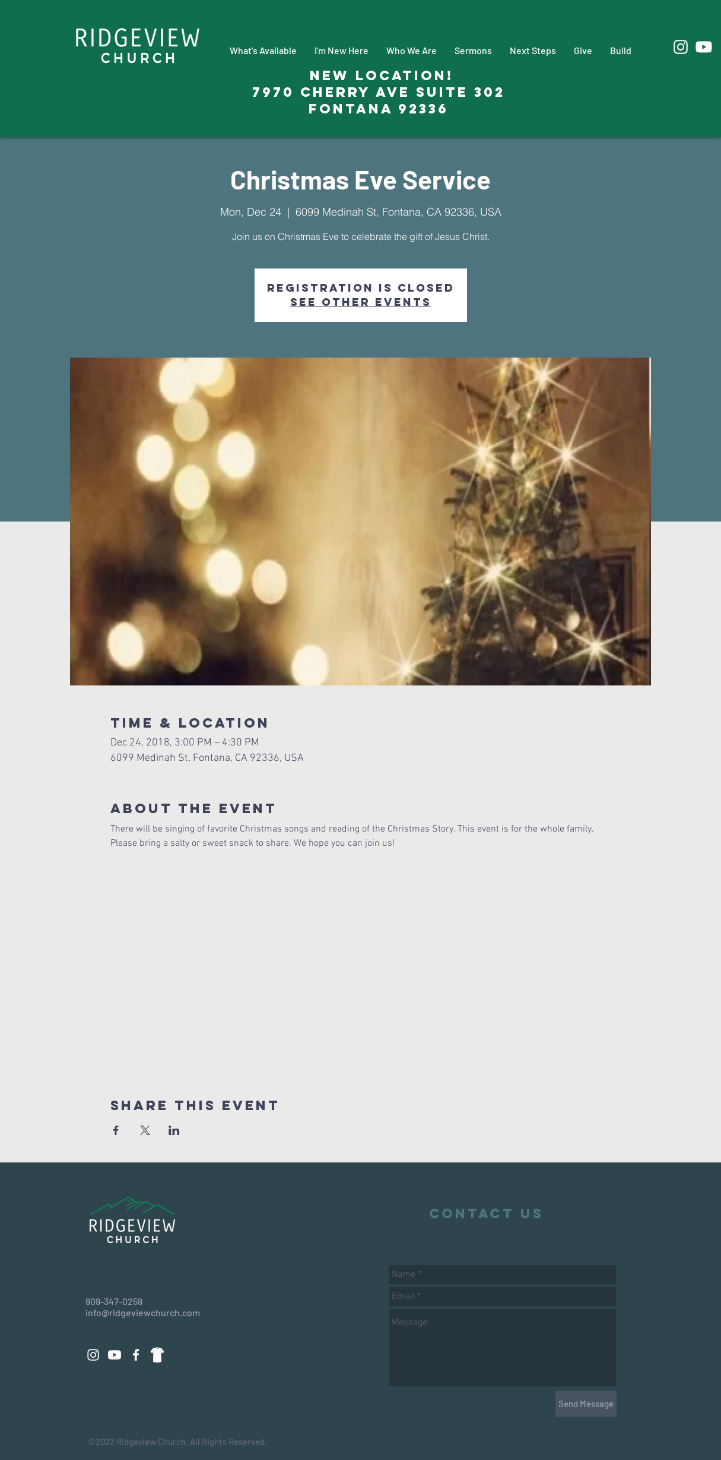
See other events (360, 302)
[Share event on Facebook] (116, 1130)
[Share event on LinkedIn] (174, 1130)
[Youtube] (703, 46)
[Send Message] (586, 1404)
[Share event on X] (145, 1130)
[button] (263, 50)
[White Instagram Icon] (680, 46)
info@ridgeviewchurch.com (142, 1312)
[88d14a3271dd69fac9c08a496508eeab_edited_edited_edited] (157, 1355)
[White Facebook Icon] (136, 1355)
